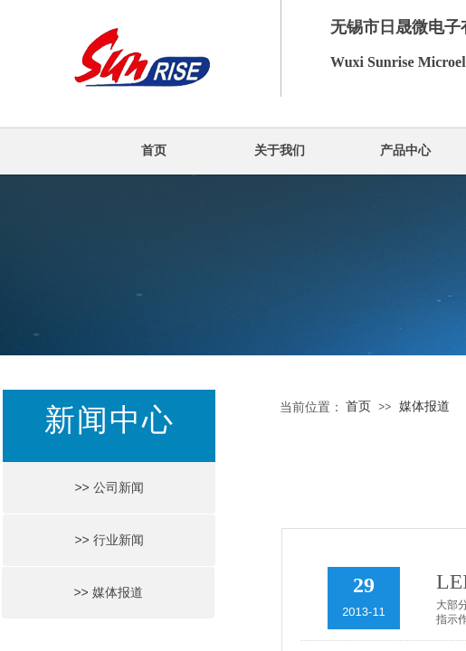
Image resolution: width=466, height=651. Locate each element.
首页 (153, 150)
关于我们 (279, 150)
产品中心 (405, 150)
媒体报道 (424, 406)
